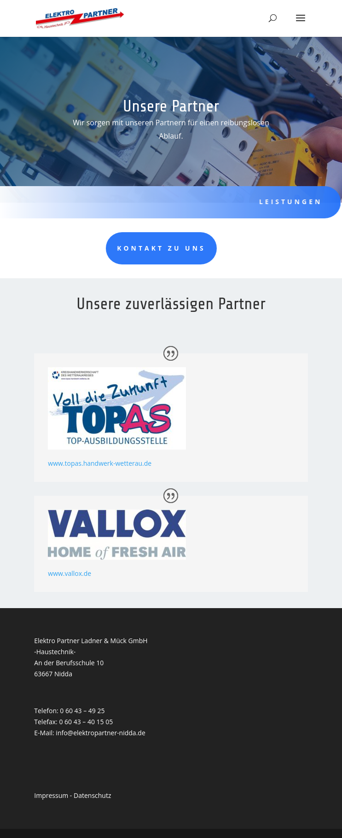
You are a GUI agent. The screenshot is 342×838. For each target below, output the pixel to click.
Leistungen (284, 201)
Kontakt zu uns (107, 248)
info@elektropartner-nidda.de (100, 732)
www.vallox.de (69, 573)
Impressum (51, 795)
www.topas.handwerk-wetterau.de (99, 463)
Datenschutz (92, 795)
